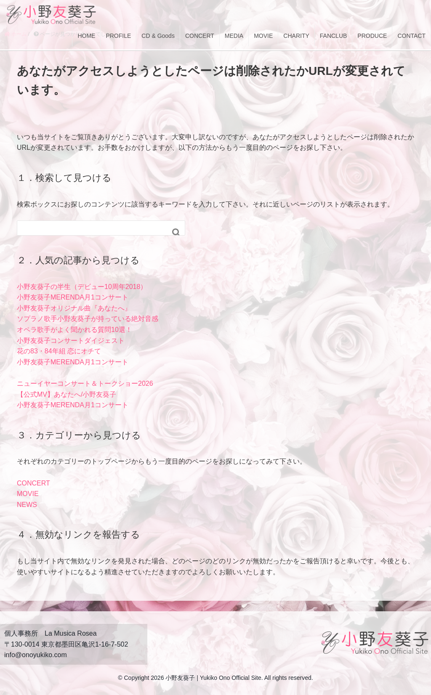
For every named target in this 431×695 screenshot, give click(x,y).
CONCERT (199, 35)
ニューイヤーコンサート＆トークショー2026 (85, 383)
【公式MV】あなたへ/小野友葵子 (66, 394)
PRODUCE (372, 35)
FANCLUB (333, 35)
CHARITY (296, 35)
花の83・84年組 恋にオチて (59, 351)
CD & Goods (158, 35)
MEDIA (234, 35)
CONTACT (411, 35)
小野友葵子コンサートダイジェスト (71, 340)
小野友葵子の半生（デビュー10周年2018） (82, 286)
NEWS (27, 504)
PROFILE (118, 35)
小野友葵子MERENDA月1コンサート (72, 297)
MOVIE (263, 35)
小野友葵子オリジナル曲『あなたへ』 (74, 308)
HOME (86, 35)
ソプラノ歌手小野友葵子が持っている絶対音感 (87, 318)
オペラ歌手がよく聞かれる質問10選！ (74, 329)
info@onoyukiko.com (35, 654)
